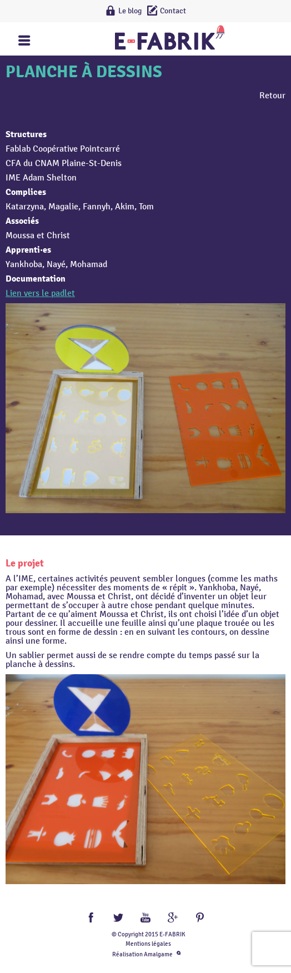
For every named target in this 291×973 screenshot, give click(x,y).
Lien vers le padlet (40, 293)
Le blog (130, 11)
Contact (173, 11)
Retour (272, 95)
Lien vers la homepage (169, 37)
